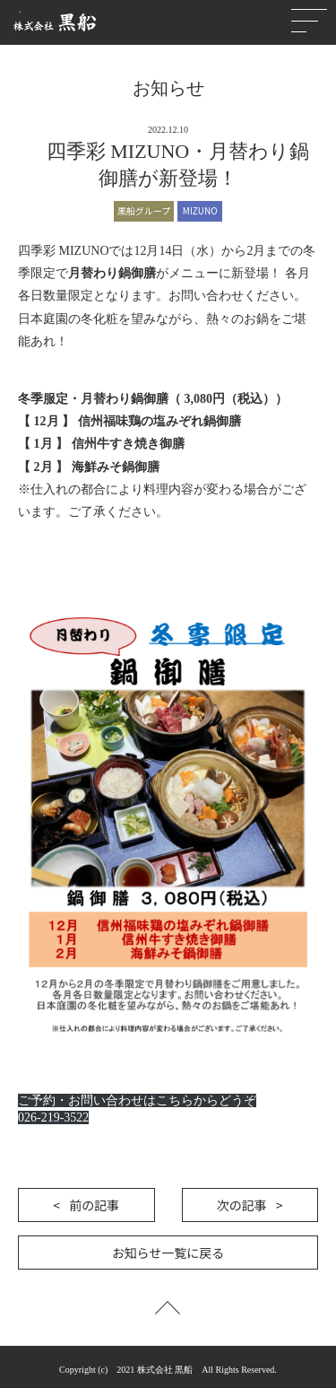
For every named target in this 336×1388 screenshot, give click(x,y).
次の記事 (242, 1205)
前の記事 (94, 1205)
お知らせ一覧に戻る (168, 1252)
